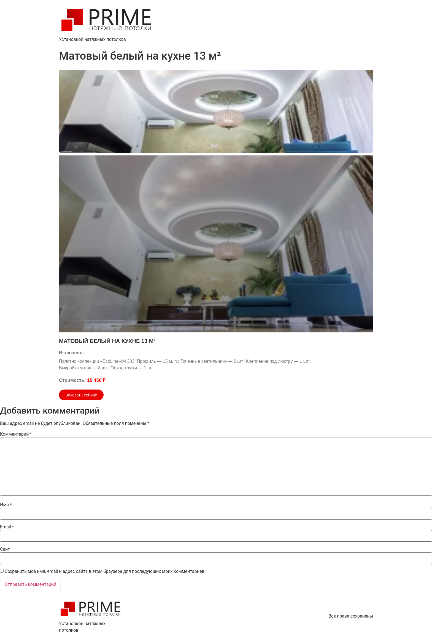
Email (7, 527)
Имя (6, 505)
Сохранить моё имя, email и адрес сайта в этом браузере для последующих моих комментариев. (105, 571)
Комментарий (16, 434)
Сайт (5, 549)
